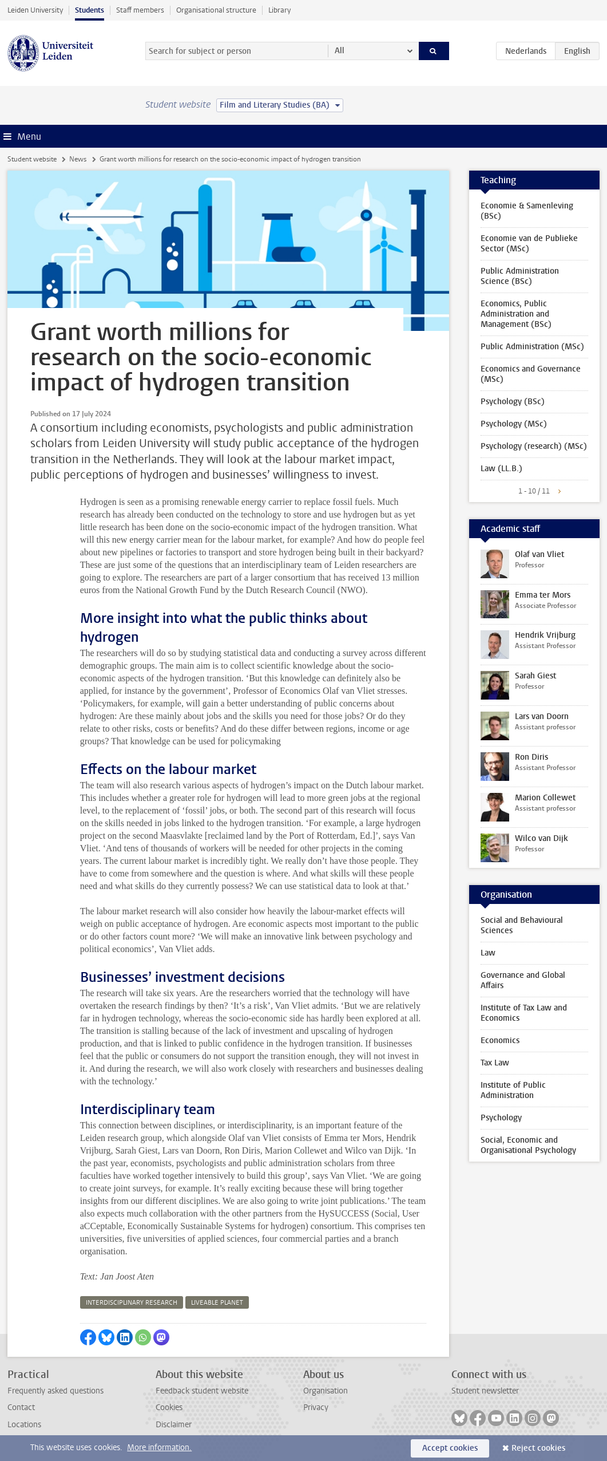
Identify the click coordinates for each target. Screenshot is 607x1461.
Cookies (169, 1407)
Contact (21, 1407)
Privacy (315, 1407)
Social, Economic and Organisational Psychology (528, 1145)
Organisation (325, 1390)
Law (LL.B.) (501, 468)
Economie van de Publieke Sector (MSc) (529, 243)
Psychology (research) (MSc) (534, 446)
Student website (32, 159)
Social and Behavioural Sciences (522, 925)
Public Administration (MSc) (532, 346)
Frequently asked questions (55, 1390)
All (339, 50)
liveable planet (217, 1302)
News (77, 159)
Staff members (140, 10)
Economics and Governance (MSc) (531, 374)
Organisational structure (216, 10)
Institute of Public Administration (513, 1090)
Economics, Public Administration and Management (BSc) (516, 314)
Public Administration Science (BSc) (520, 276)
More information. (159, 1447)
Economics (500, 1040)
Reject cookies (538, 1448)
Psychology (501, 1117)
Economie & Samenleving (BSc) (527, 211)
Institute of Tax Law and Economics (524, 1013)
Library (279, 10)
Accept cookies (450, 1448)
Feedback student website (202, 1390)
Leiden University (35, 10)
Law (488, 952)
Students (89, 10)
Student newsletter (485, 1390)
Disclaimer (174, 1424)
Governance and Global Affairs (523, 980)
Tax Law (495, 1062)
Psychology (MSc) (514, 423)
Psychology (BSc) (513, 401)
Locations (24, 1424)
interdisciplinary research (131, 1302)
